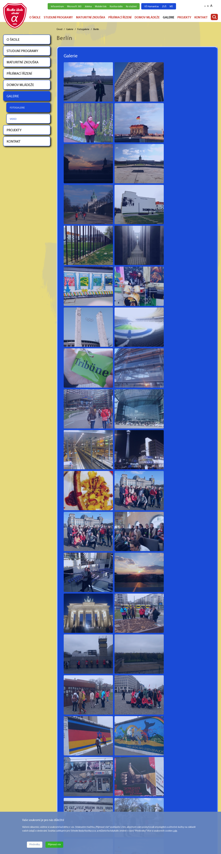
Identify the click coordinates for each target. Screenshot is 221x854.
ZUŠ (164, 6)
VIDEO (13, 119)
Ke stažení (131, 6)
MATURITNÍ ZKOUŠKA (90, 17)
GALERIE (168, 17)
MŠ (171, 6)
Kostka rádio (116, 6)
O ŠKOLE (35, 17)
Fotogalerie (83, 29)
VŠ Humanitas (151, 6)
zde (175, 831)
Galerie (69, 29)
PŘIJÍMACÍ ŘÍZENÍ (119, 17)
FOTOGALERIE (17, 108)
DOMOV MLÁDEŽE (147, 17)
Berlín (96, 29)
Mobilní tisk (100, 6)
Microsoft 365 (74, 6)
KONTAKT (201, 17)
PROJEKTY (184, 17)
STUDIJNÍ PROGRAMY (58, 17)
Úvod (59, 29)
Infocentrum (57, 6)
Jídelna (88, 6)
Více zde (7, 809)
